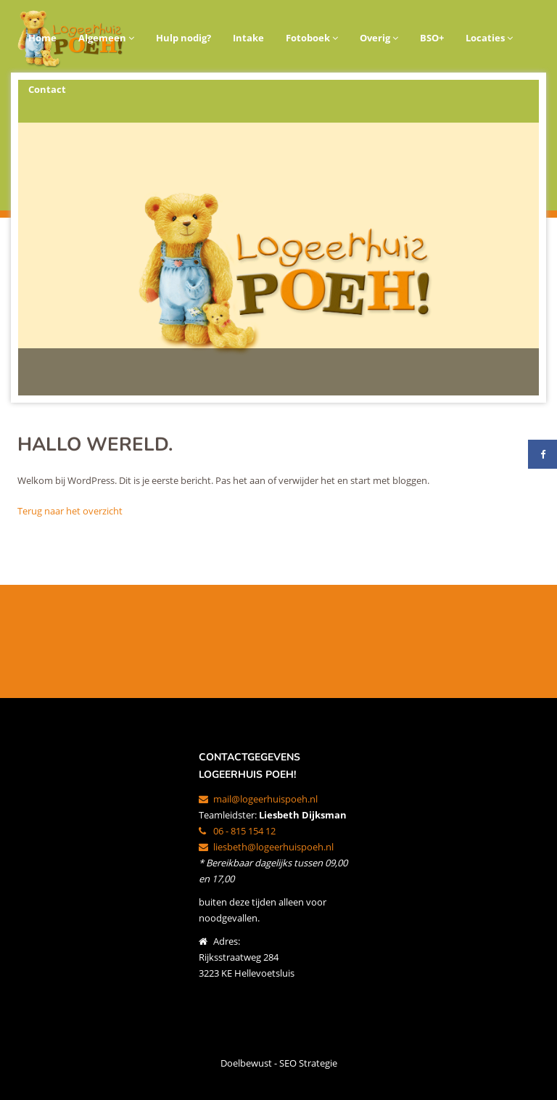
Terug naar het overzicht (70, 510)
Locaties (489, 37)
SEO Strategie (308, 1063)
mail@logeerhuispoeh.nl (258, 798)
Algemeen (106, 37)
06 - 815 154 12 (237, 830)
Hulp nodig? (183, 37)
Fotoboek (312, 37)
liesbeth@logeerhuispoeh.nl (266, 846)
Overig (379, 37)
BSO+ (432, 37)
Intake (248, 37)
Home (42, 37)
